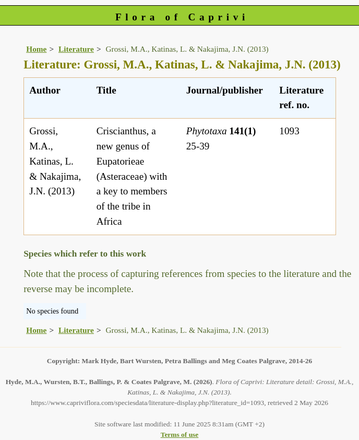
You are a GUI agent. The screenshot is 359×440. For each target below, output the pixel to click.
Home (36, 48)
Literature (76, 48)
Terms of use (180, 434)
